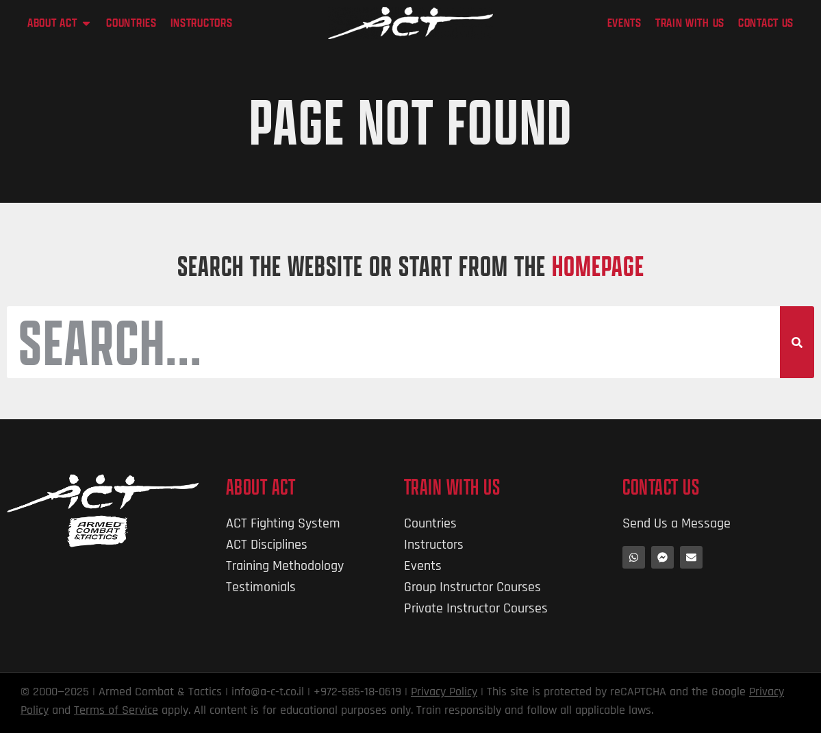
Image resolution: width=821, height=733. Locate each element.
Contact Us (660, 487)
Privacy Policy (444, 691)
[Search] (797, 342)
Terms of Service (116, 710)
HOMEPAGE (598, 265)
